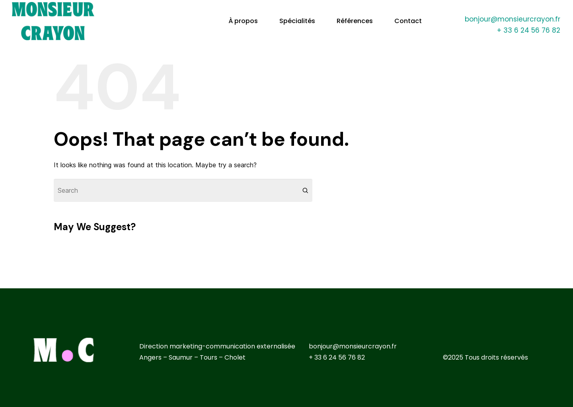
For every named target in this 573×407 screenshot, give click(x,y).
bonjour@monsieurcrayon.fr (512, 19)
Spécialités (297, 20)
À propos (243, 20)
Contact (408, 20)
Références (355, 20)
